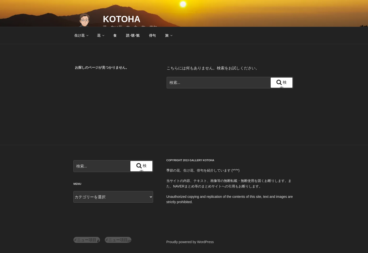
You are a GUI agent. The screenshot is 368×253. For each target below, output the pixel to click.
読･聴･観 (133, 35)
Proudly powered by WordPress (190, 242)
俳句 (152, 35)
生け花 (81, 35)
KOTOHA (121, 19)
